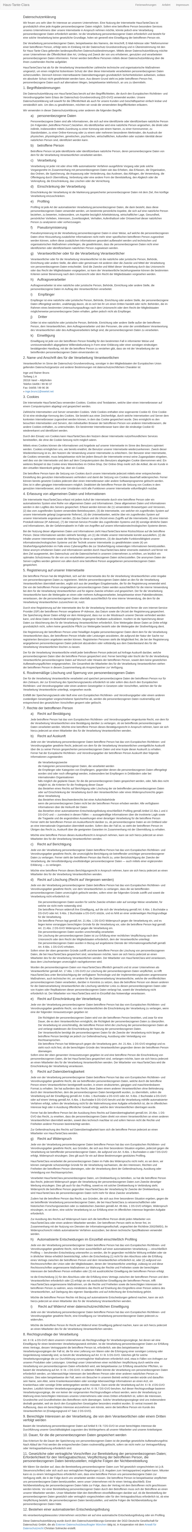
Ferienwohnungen (145, 4)
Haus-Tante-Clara (16, 5)
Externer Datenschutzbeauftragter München (81, 1524)
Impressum (182, 4)
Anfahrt (166, 4)
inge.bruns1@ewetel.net (39, 391)
